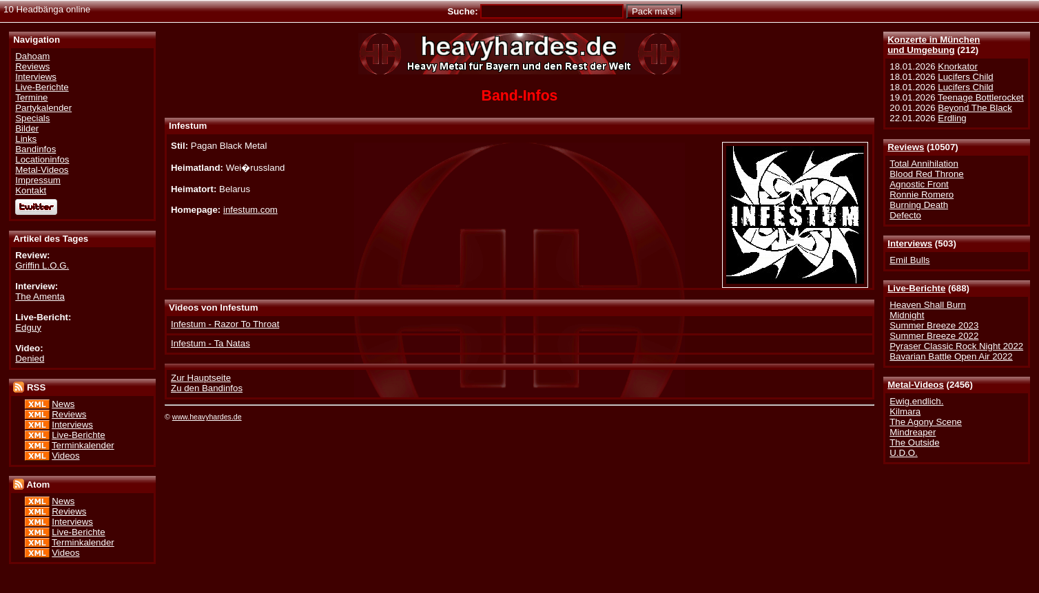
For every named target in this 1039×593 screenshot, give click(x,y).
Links (26, 139)
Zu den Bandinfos (207, 388)
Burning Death (918, 205)
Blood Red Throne (926, 174)
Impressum (38, 180)
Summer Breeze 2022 (933, 336)
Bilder (27, 128)
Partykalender (43, 108)
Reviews (905, 147)
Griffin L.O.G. (42, 265)
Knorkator (958, 66)
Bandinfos (35, 149)
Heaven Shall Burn (927, 305)
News (63, 404)
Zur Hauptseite (201, 378)
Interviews (909, 243)
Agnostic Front (919, 184)
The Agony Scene (925, 422)
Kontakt (30, 190)
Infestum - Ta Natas (210, 343)
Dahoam (32, 56)
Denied (29, 358)
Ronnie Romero (921, 194)
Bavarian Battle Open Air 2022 (950, 356)
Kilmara (904, 411)
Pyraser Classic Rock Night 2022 (956, 346)
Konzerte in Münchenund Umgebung (933, 44)
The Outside (914, 442)
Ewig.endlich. (916, 401)
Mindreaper (912, 432)
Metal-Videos (915, 384)
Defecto (905, 215)
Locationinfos (42, 159)
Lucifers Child (965, 77)
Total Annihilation (923, 163)
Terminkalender (83, 445)
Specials (32, 118)
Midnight (906, 315)
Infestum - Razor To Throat (225, 324)
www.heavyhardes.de (207, 417)
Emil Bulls (909, 260)
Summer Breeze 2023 (933, 325)
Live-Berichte (916, 288)
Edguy (28, 327)
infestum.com (250, 210)
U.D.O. (903, 453)
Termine (31, 97)
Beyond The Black (974, 108)
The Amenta (40, 296)
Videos (65, 455)
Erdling (952, 118)
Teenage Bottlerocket (981, 97)
